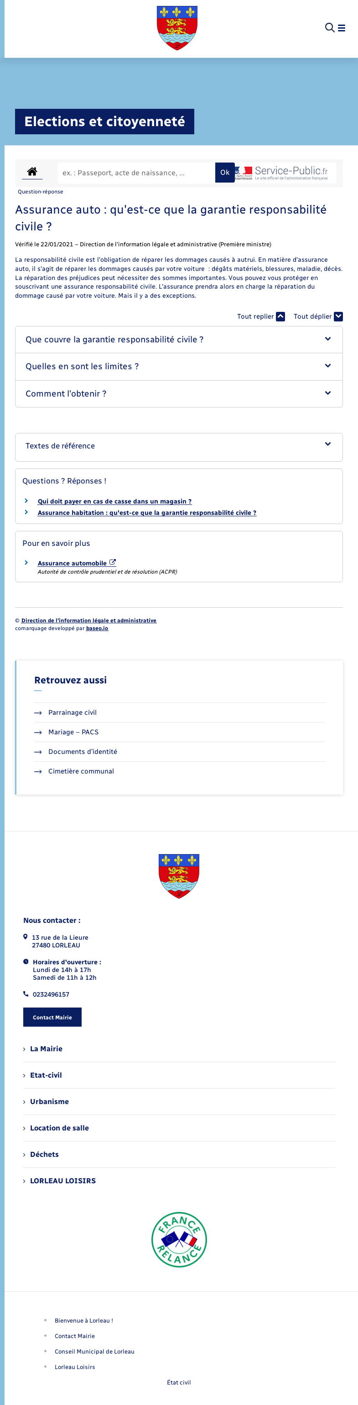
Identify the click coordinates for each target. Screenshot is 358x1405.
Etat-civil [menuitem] (42, 1075)
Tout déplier (318, 316)
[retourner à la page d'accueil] (177, 28)
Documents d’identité (76, 752)
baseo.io (97, 628)
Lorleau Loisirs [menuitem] (75, 1367)
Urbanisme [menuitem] (46, 1101)
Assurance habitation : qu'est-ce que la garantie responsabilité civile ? (147, 513)
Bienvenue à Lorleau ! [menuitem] (84, 1320)
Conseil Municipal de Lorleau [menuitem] (95, 1351)
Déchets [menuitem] (41, 1154)
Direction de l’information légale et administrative (88, 620)
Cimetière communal (74, 771)
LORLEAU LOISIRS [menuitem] (59, 1180)
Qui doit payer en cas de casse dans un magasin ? (115, 501)
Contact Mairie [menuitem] (75, 1336)
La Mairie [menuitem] (42, 1048)
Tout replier (261, 316)
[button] (179, 339)
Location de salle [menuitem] (56, 1128)
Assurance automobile (77, 563)
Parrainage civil (65, 712)
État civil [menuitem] (179, 1382)
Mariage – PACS (66, 732)
